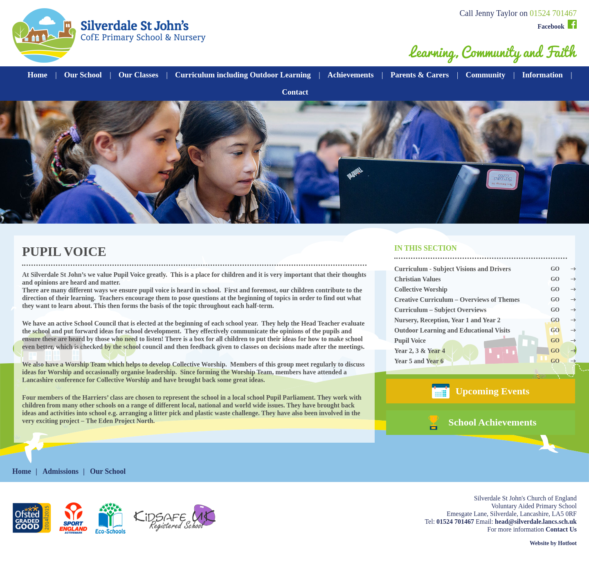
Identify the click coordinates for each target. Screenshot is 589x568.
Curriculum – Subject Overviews (480, 309)
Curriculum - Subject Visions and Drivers (480, 268)
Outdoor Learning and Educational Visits (480, 330)
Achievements (351, 74)
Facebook (557, 25)
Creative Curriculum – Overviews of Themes (480, 299)
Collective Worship (480, 289)
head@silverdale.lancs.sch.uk (536, 530)
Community (485, 74)
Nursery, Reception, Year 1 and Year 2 (480, 320)
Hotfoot (567, 552)
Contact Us (561, 538)
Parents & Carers (420, 74)
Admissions (61, 480)
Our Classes (138, 74)
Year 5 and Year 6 (480, 361)
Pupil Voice (480, 340)
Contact (295, 92)
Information (542, 74)
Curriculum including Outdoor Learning (243, 74)
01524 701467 (553, 13)
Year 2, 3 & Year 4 (480, 350)
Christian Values (480, 279)
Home (37, 74)
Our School (83, 74)
